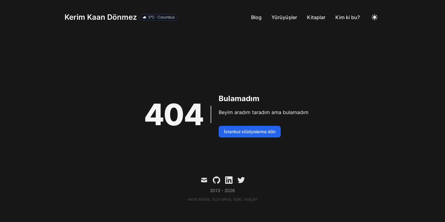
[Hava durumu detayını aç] (158, 17)
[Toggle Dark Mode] (375, 17)
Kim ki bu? (347, 17)
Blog (256, 17)
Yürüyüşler (284, 17)
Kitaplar (316, 17)
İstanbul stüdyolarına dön (249, 131)
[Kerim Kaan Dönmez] (121, 17)
